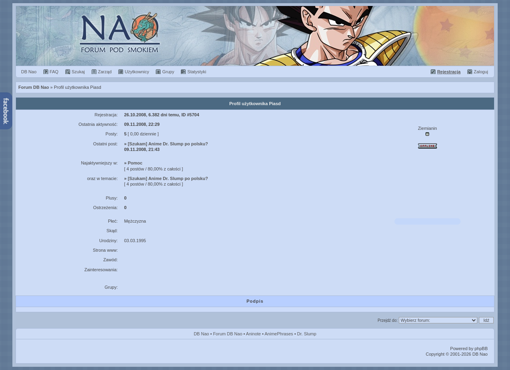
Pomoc (135, 163)
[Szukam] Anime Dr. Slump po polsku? (168, 143)
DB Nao (201, 333)
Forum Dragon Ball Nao (255, 36)
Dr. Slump (306, 333)
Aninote (253, 333)
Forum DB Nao (227, 333)
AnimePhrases (279, 333)
